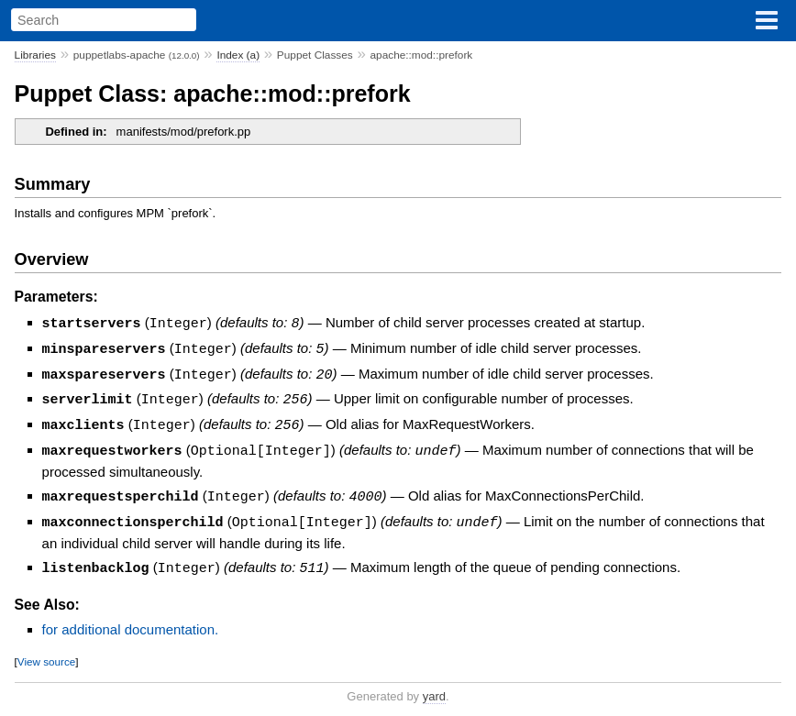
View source (46, 653)
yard (434, 688)
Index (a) (238, 55)
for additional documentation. (130, 621)
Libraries (35, 55)
